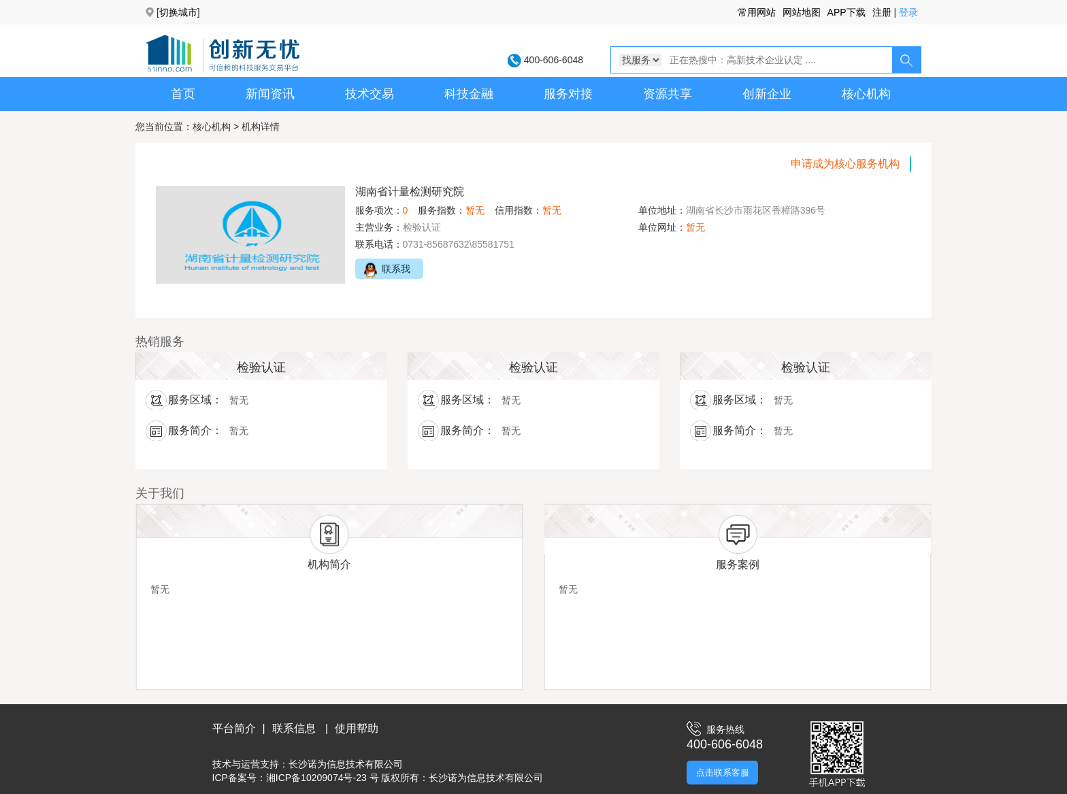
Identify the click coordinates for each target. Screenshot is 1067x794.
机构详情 (261, 126)
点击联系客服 (722, 772)
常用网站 (757, 12)
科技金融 (468, 94)
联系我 (382, 270)
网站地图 (802, 12)
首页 (183, 94)
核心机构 (866, 94)
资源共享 (667, 94)
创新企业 (766, 94)
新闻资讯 (270, 94)
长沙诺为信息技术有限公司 (346, 764)
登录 (908, 12)
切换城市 (178, 12)
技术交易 (369, 94)
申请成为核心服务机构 (845, 163)
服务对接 (568, 94)
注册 (881, 12)
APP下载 (846, 12)
